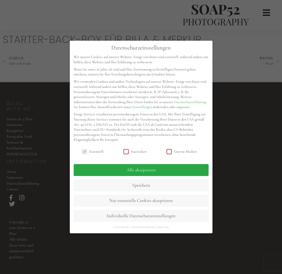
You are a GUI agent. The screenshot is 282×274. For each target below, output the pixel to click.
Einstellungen (142, 107)
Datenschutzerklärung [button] (143, 227)
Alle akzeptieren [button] (141, 170)
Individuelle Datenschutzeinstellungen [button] (141, 216)
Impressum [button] (163, 227)
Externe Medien (182, 151)
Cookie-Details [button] (121, 227)
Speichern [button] (141, 185)
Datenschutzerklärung (190, 102)
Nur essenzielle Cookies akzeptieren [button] (141, 200)
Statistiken (135, 151)
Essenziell (93, 151)
